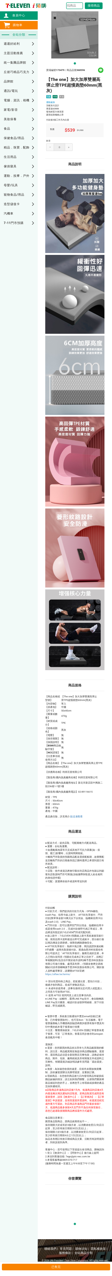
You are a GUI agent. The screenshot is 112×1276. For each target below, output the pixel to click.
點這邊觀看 (76, 816)
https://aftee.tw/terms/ (58, 974)
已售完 (56, 1266)
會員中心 (16, 15)
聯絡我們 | (51, 1249)
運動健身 (50, 102)
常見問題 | (66, 1249)
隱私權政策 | (99, 1249)
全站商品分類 (83, 1253)
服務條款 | (66, 1253)
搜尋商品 (94, 5)
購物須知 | (82, 1249)
